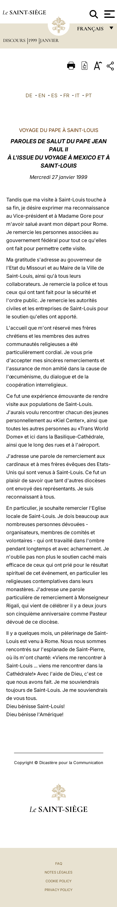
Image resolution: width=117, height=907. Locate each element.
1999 (33, 40)
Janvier (49, 40)
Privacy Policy (58, 890)
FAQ (58, 863)
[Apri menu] (109, 14)
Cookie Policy (58, 881)
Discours (15, 40)
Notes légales (58, 872)
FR (66, 95)
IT (77, 95)
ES (54, 95)
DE (29, 95)
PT (88, 95)
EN (41, 95)
